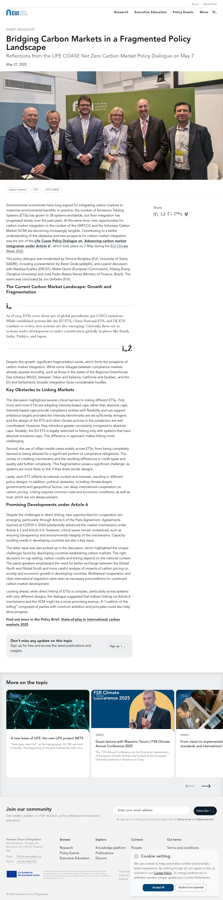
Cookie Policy (163, 873)
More (204, 12)
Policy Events (183, 12)
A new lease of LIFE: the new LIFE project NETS (47, 738)
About (195, 4)
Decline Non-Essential (191, 887)
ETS (36, 190)
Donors (101, 858)
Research (121, 12)
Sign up (117, 646)
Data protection (205, 819)
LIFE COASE (52, 190)
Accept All (158, 887)
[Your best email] (151, 810)
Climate (15, 696)
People (136, 847)
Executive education (151, 12)
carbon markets (17, 190)
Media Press (210, 4)
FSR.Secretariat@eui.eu (29, 856)
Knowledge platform (111, 847)
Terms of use (184, 819)
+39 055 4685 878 (26, 861)
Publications (105, 852)
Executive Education (75, 858)
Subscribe (205, 810)
